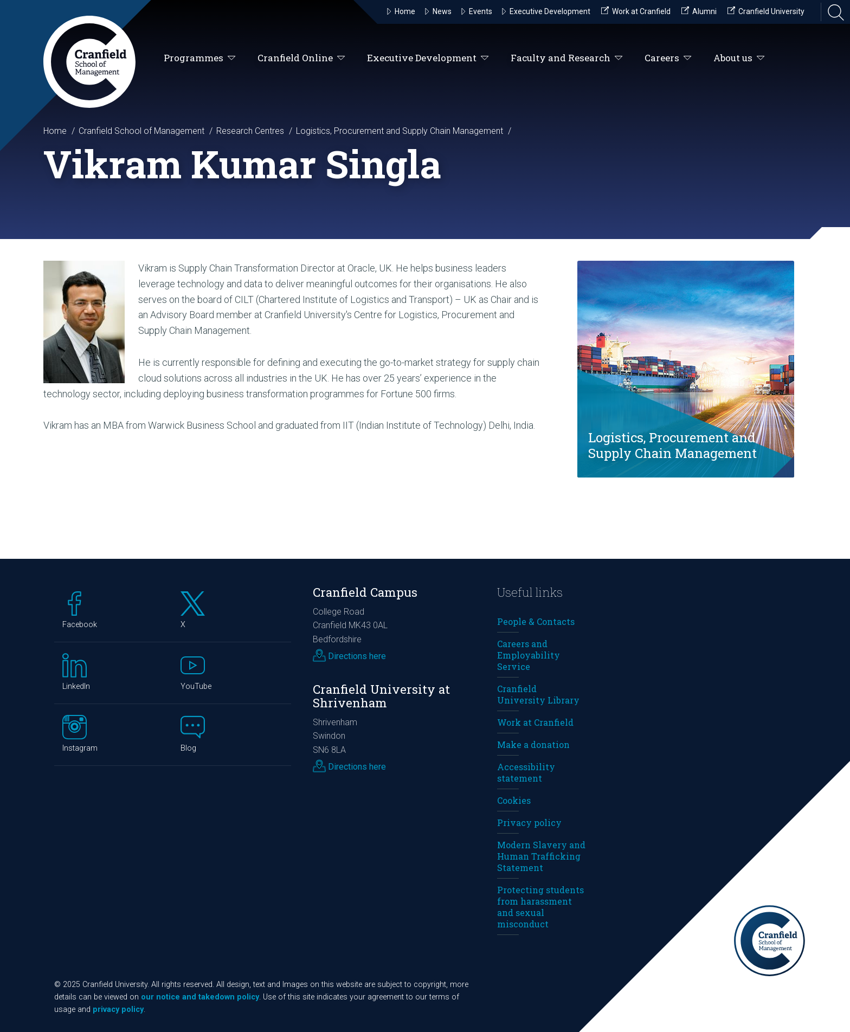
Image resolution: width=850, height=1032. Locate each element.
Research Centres (250, 131)
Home (55, 131)
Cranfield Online (301, 58)
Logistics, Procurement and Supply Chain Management (399, 131)
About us (739, 58)
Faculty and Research (567, 58)
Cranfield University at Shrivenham (381, 696)
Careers (668, 58)
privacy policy (118, 1009)
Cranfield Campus (365, 592)
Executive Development (428, 58)
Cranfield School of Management (141, 131)
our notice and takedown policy (200, 997)
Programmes (200, 58)
